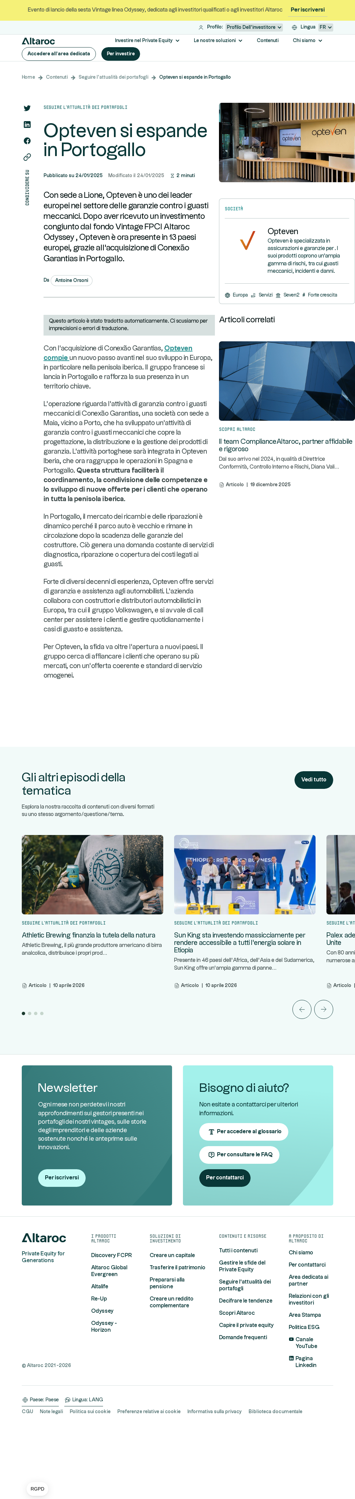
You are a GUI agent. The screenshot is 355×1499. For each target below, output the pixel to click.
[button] (37, 1489)
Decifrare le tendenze (245, 1366)
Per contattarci (307, 1330)
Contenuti (57, 77)
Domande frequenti (243, 1402)
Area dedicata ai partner (308, 1346)
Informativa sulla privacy (214, 1477)
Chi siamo (301, 1318)
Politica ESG (304, 1392)
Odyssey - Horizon (104, 1392)
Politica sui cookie (90, 1477)
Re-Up (99, 1364)
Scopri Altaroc (237, 1378)
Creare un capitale (172, 1320)
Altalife (99, 1351)
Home (28, 77)
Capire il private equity (246, 1390)
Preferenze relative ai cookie (149, 1477)
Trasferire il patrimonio (177, 1332)
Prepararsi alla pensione (167, 1348)
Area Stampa (305, 1380)
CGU (27, 1477)
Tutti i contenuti (238, 1315)
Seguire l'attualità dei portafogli (113, 77)
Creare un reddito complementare (171, 1367)
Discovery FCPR (111, 1320)
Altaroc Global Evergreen (109, 1336)
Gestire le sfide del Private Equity (242, 1331)
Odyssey (102, 1376)
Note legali (51, 1477)
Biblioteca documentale (275, 1477)
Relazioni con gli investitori (309, 1365)
